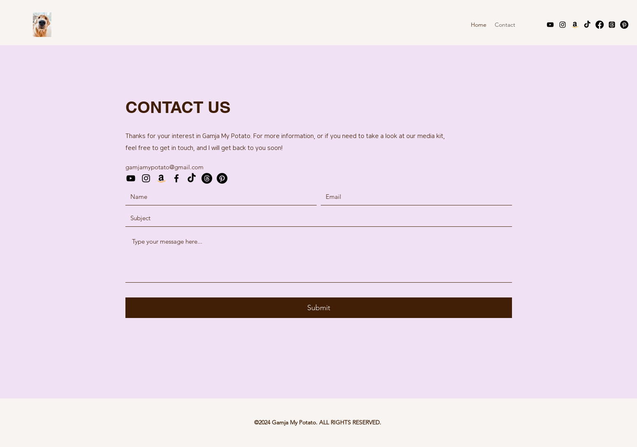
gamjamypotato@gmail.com (164, 167)
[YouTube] (550, 25)
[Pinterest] (624, 25)
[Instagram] (562, 25)
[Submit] (318, 307)
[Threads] (612, 25)
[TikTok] (587, 25)
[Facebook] (599, 25)
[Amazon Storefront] (575, 25)
